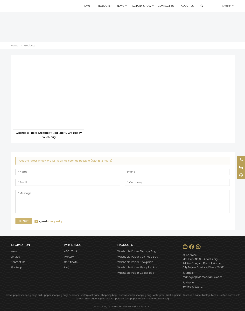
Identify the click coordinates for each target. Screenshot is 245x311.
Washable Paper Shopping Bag (137, 268)
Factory (69, 257)
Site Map (16, 268)
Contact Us (18, 262)
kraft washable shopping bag (135, 295)
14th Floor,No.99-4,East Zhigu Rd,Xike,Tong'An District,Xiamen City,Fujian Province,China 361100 (203, 263)
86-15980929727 (193, 287)
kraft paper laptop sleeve (99, 299)
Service (15, 257)
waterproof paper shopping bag (99, 295)
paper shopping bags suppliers (61, 295)
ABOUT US (70, 251)
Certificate (71, 262)
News (14, 251)
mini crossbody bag (158, 299)
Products (29, 45)
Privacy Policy (54, 221)
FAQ (66, 268)
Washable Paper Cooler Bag (135, 273)
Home (14, 45)
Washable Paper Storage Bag (136, 251)
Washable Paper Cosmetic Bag (137, 257)
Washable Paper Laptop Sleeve (200, 295)
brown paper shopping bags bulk (24, 295)
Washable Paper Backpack (135, 262)
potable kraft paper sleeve (130, 299)
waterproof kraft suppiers (167, 295)
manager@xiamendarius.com (202, 277)
